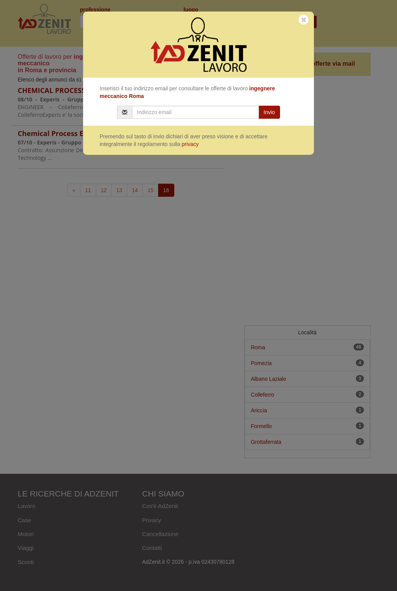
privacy (190, 144)
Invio (269, 112)
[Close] (304, 20)
